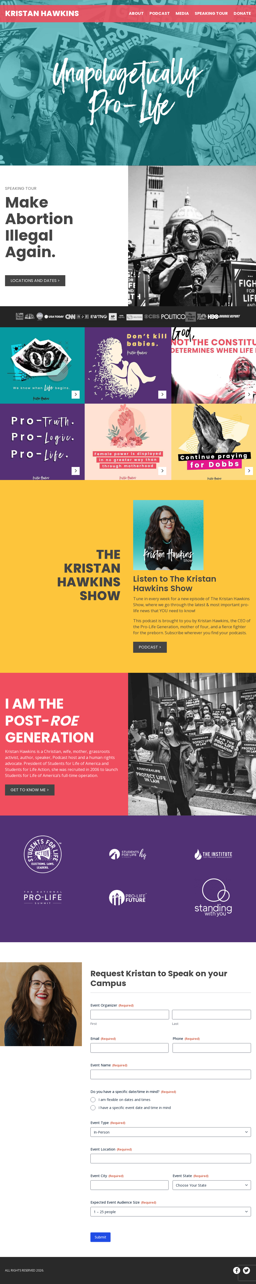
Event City (107, 1175)
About (136, 13)
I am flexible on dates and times (124, 1099)
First (93, 1023)
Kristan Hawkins (42, 13)
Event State (191, 1175)
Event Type (107, 1122)
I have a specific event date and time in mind (134, 1107)
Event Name (108, 1065)
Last (175, 1023)
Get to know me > (30, 790)
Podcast (159, 13)
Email (103, 1038)
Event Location (111, 1149)
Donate (242, 13)
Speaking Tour (211, 13)
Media (182, 13)
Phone (186, 1038)
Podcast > (150, 647)
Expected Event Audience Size (123, 1202)
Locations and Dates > (35, 280)
